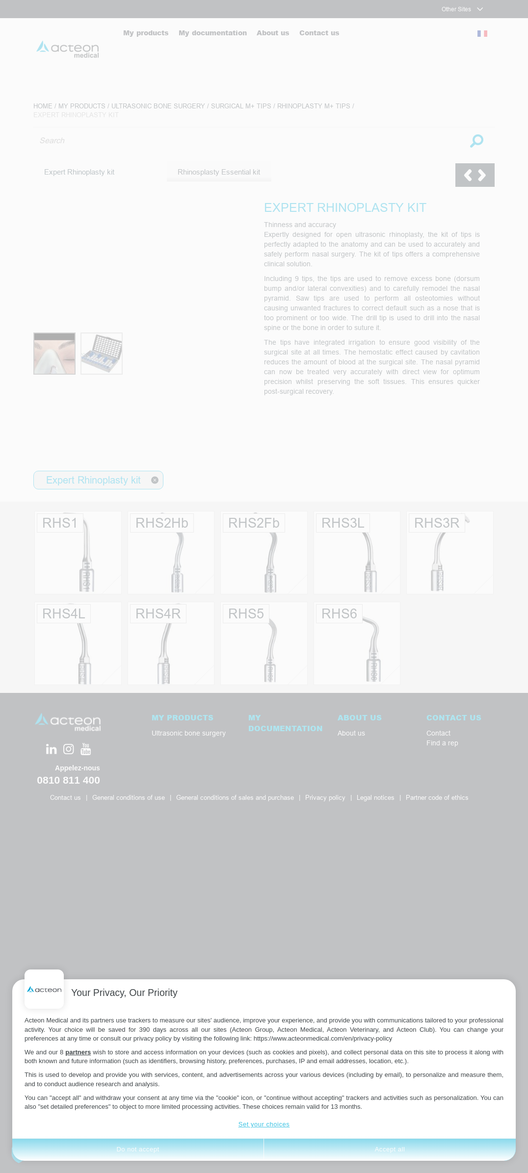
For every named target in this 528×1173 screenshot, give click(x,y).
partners (78, 1052)
